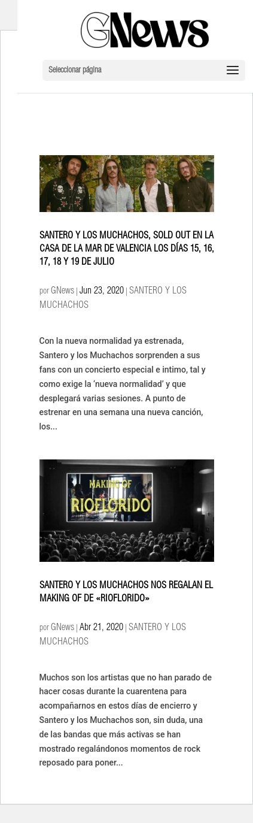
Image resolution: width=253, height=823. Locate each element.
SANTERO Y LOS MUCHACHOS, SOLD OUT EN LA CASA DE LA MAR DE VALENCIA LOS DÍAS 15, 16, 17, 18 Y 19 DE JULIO (126, 250)
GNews (62, 291)
